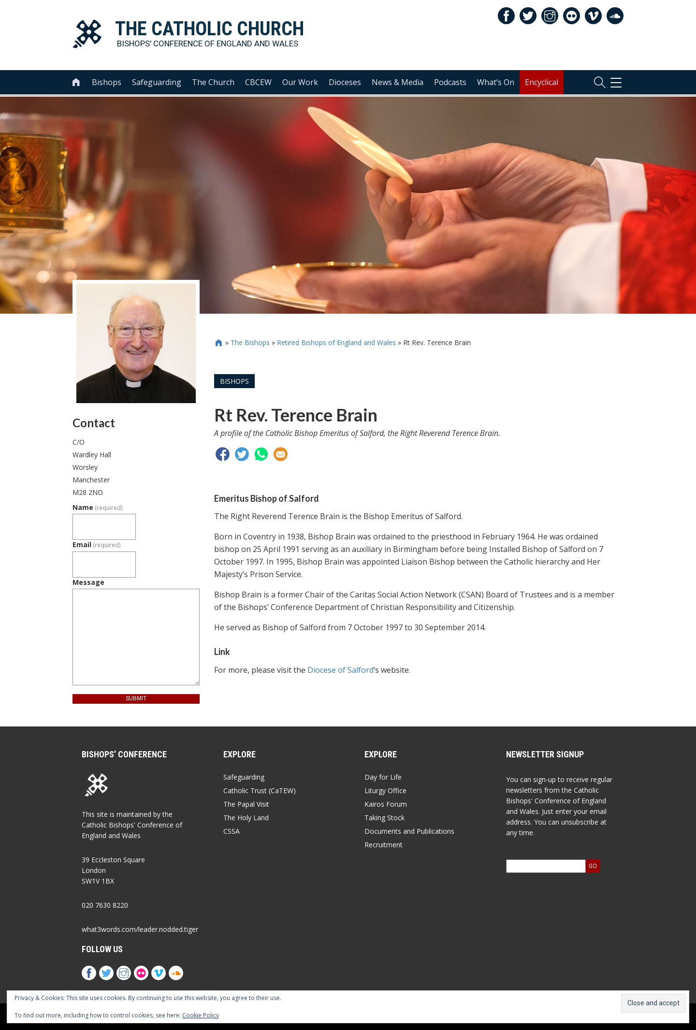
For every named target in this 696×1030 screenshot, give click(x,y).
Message (88, 582)
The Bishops (250, 342)
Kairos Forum (385, 804)
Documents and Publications (409, 831)
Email (96, 544)
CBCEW (258, 82)
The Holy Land (246, 817)
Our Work (300, 82)
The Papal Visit (246, 804)
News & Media (397, 82)
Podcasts (450, 82)
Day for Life (383, 777)
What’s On (495, 82)
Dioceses (345, 82)
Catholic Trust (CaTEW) (259, 790)
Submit (136, 698)
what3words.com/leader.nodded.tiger (140, 929)
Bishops (106, 82)
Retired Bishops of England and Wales (336, 342)
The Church (213, 82)
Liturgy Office (385, 790)
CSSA (231, 831)
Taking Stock (384, 817)
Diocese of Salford (340, 670)
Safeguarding (156, 82)
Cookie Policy (200, 1015)
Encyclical (541, 82)
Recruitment (383, 844)
